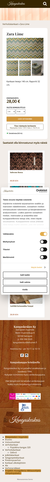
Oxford (13, 452)
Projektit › (9, 470)
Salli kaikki (25, 275)
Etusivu (8, 439)
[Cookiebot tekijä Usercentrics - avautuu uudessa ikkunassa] (36, 191)
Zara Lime (24, 24)
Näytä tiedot (36, 267)
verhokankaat (11, 444)
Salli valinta (25, 282)
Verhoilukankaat (10, 24)
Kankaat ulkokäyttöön (15, 463)
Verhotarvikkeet (12, 468)
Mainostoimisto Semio (25, 479)
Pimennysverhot (13, 460)
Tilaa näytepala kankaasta (25, 127)
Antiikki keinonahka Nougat (21, 306)
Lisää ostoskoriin (25, 119)
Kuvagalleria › (20, 470)
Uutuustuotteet (12, 442)
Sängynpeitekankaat (14, 457)
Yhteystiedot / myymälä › (16, 437)
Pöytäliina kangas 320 (20, 447)
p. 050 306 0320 (25, 339)
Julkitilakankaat (12, 455)
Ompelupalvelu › (13, 473)
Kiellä (24, 289)
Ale (6, 465)
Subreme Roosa (16, 172)
